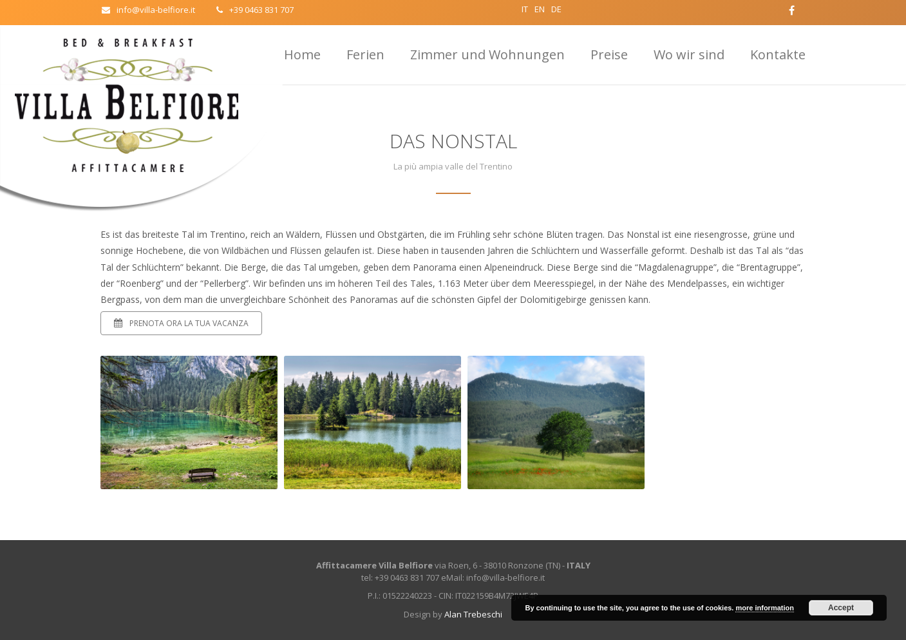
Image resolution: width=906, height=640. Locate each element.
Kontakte (778, 54)
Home (302, 54)
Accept (841, 607)
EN (539, 9)
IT (525, 9)
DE (556, 9)
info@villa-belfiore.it (148, 9)
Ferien (365, 54)
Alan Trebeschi (473, 614)
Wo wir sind (689, 54)
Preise (609, 54)
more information (764, 608)
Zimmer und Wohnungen (487, 54)
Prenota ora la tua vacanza (181, 323)
